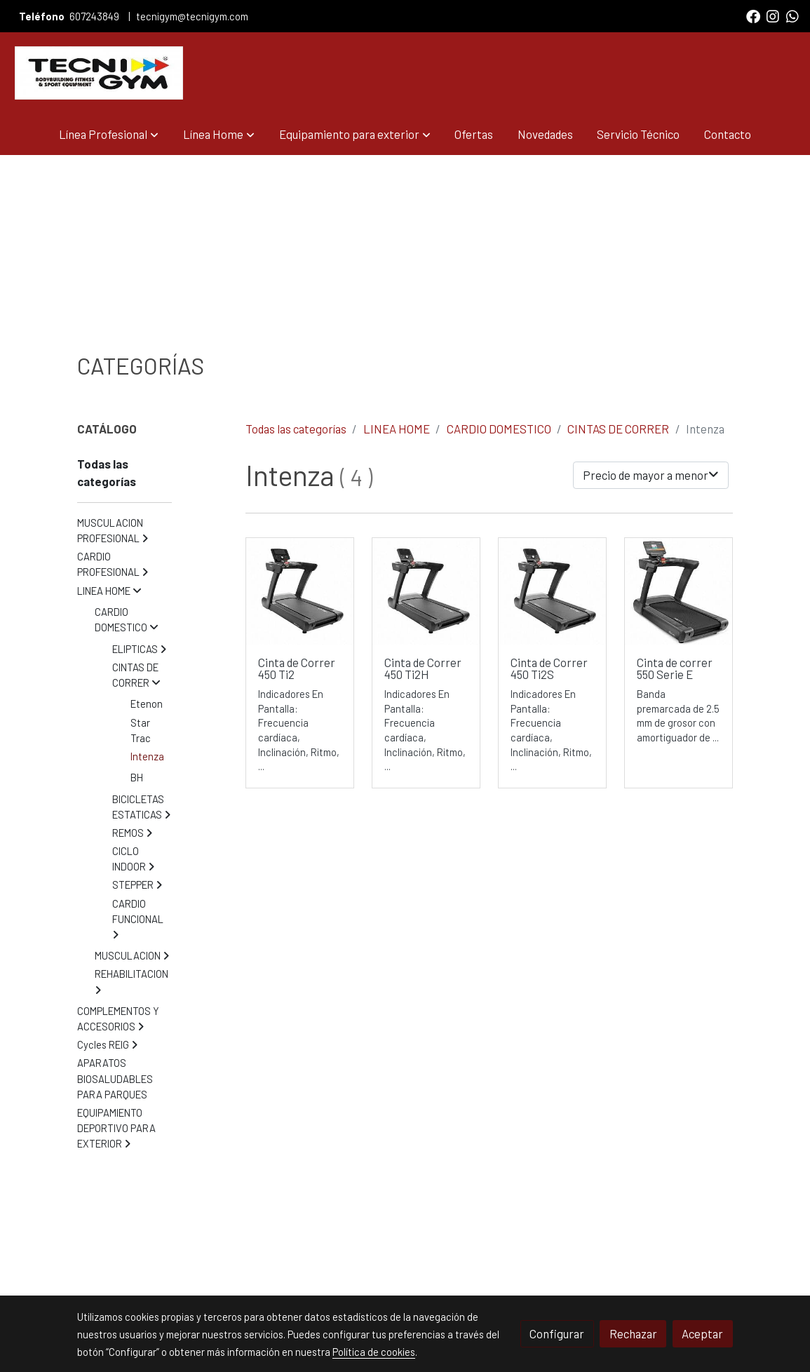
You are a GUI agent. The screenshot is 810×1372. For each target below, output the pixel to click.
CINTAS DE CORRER (618, 429)
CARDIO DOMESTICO (499, 429)
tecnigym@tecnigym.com (192, 16)
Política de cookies (373, 1351)
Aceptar (702, 1333)
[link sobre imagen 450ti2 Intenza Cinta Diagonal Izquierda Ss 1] (299, 591)
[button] (108, 134)
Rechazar (633, 1333)
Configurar (556, 1333)
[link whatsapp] (792, 15)
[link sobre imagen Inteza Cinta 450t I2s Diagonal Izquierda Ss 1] (552, 591)
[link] (99, 73)
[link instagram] (773, 15)
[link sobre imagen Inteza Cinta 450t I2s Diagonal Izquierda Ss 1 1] (426, 591)
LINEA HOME (396, 429)
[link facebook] (753, 15)
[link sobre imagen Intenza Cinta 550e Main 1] (678, 591)
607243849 (95, 16)
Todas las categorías (295, 429)
